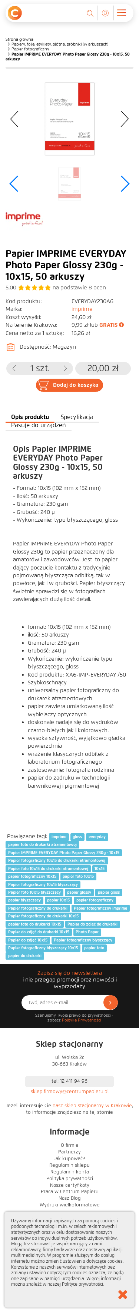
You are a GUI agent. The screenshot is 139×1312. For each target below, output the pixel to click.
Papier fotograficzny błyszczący (83, 940)
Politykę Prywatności (81, 1020)
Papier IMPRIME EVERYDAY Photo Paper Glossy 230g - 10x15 (63, 852)
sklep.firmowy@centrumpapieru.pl (70, 1092)
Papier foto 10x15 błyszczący (34, 892)
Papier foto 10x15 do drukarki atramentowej (48, 868)
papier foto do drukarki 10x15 (34, 924)
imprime (82, 309)
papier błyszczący (24, 900)
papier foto (94, 947)
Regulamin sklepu (69, 1165)
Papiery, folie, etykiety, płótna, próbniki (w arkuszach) (59, 44)
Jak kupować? (69, 1159)
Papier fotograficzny (30, 49)
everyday (97, 836)
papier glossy (79, 892)
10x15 (100, 868)
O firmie (70, 1145)
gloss (77, 836)
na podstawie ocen (79, 287)
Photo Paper (87, 931)
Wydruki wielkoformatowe (70, 1205)
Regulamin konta (69, 1172)
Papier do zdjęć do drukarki (92, 924)
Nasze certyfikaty (69, 1185)
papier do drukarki (25, 956)
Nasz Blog (70, 1198)
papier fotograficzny (94, 900)
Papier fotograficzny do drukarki (37, 908)
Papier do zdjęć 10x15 (27, 940)
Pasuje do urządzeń (38, 425)
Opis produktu (30, 417)
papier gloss (109, 892)
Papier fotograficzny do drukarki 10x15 (43, 916)
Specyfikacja (77, 417)
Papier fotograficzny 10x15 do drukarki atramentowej (56, 860)
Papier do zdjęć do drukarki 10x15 (38, 931)
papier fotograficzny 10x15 (32, 876)
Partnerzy (69, 1152)
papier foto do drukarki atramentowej (42, 844)
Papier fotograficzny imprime (100, 908)
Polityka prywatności (69, 1179)
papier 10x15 (58, 900)
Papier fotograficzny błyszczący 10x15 (43, 947)
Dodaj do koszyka (75, 385)
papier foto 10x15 (78, 876)
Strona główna (19, 39)
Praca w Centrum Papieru (70, 1192)
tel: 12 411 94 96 (69, 1081)
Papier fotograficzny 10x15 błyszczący (43, 884)
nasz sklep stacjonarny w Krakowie (92, 1106)
